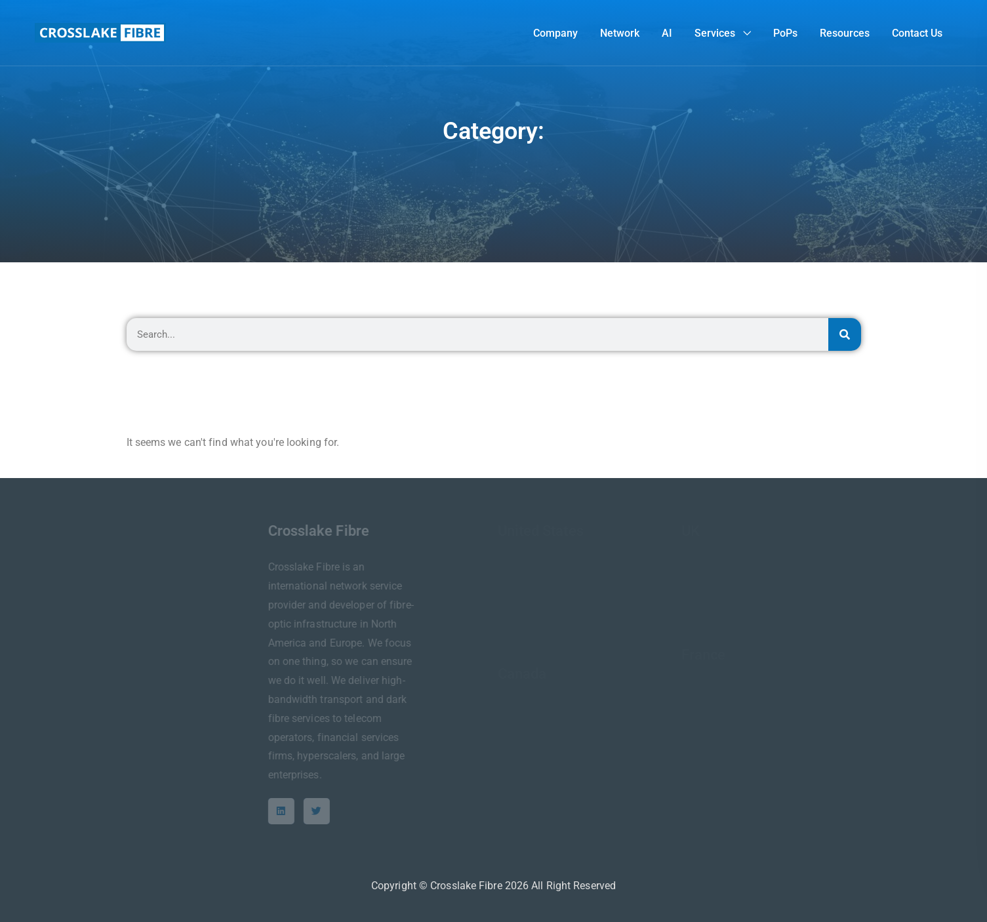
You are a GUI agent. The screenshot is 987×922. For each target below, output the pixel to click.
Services (715, 33)
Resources (845, 33)
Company (555, 33)
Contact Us (917, 33)
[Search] (844, 334)
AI (667, 33)
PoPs (785, 33)
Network (619, 33)
